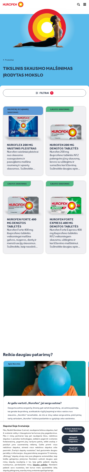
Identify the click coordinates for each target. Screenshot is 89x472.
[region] (44, 447)
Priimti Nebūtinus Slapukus (73, 430)
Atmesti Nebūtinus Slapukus (73, 439)
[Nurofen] (13, 4)
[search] (78, 4)
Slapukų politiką (40, 465)
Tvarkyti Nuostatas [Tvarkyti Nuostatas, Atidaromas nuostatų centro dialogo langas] (73, 449)
